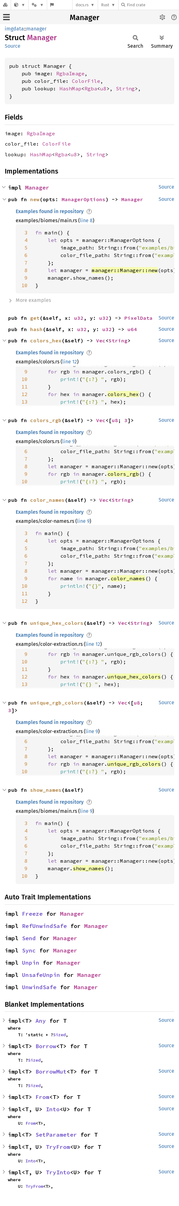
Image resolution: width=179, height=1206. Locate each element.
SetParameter (56, 1134)
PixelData (138, 318)
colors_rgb (46, 420)
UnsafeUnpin (41, 974)
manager (36, 29)
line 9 (68, 441)
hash (36, 329)
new (35, 199)
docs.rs (82, 5)
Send (29, 938)
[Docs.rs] (5, 5)
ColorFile (86, 81)
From (42, 1097)
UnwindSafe (39, 987)
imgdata (14, 29)
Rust (105, 5)
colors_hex (46, 340)
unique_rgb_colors (57, 702)
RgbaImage (70, 73)
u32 (79, 318)
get (35, 318)
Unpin (30, 962)
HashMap (70, 88)
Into (53, 1109)
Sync (29, 950)
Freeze (32, 913)
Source (12, 46)
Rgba (90, 88)
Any (40, 1020)
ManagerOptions (84, 199)
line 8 (86, 220)
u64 (132, 329)
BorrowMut (51, 1071)
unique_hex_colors (57, 623)
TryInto (58, 1172)
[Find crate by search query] (152, 5)
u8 (103, 88)
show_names (46, 790)
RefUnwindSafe (44, 926)
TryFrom (58, 1146)
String (125, 88)
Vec (101, 340)
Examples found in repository (50, 211)
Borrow (45, 1046)
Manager (84, 17)
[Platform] (38, 5)
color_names (47, 500)
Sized (59, 1034)
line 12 (69, 362)
